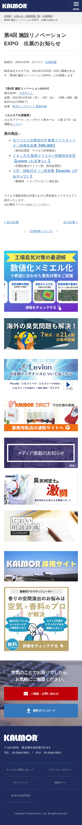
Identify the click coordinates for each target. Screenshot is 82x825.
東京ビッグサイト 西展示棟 (29, 106)
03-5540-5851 (20, 752)
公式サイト (26, 93)
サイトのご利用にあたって (20, 769)
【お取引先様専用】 (20, 795)
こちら (16, 124)
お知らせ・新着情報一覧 (27, 16)
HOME (7, 16)
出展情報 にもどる (41, 231)
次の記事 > (70, 222)
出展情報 (47, 16)
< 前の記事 (11, 222)
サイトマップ (20, 782)
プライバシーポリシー (60, 769)
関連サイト (60, 782)
